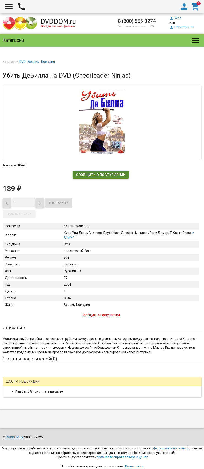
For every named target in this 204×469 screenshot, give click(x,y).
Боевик (33, 61)
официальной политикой (170, 448)
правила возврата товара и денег (122, 457)
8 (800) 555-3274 (137, 21)
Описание (14, 327)
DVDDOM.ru (14, 437)
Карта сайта (134, 466)
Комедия (48, 61)
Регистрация (181, 27)
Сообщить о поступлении (101, 175)
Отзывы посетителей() (30, 359)
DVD (22, 61)
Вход (175, 18)
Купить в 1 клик (19, 214)
